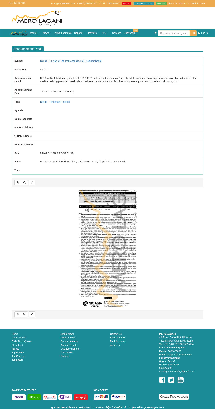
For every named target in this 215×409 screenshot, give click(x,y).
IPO (106, 33)
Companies (67, 352)
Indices (15, 348)
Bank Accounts (198, 3)
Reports (79, 33)
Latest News (67, 334)
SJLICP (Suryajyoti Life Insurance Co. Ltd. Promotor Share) (71, 61)
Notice (43, 101)
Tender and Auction (60, 101)
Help (161, 3)
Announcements (63, 33)
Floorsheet (17, 345)
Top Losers (17, 359)
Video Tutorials (117, 337)
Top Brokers (18, 352)
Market (35, 33)
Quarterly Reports (70, 348)
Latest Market (19, 337)
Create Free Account (144, 3)
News (47, 33)
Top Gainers (18, 356)
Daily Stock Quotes (22, 341)
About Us (173, 3)
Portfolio (94, 33)
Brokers (65, 356)
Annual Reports (69, 345)
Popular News (68, 337)
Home (15, 334)
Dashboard (130, 31)
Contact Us (184, 3)
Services (116, 33)
